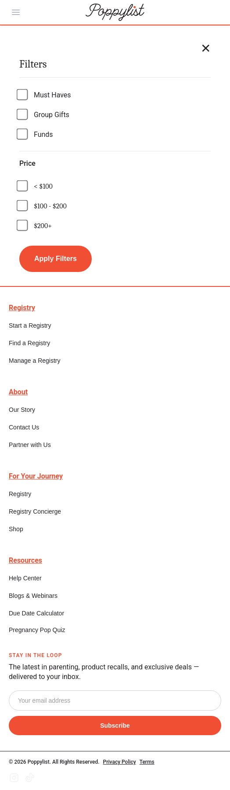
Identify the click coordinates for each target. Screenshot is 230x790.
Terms (147, 762)
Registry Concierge (35, 511)
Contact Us (24, 427)
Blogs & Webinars (33, 595)
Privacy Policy (119, 762)
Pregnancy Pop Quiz (37, 629)
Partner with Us (30, 444)
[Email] (115, 700)
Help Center (25, 578)
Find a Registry (29, 343)
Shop (16, 529)
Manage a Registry (35, 360)
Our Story (22, 409)
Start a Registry (30, 325)
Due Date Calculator (36, 613)
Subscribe (115, 725)
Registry (20, 493)
